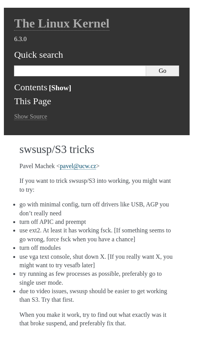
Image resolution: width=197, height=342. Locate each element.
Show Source (30, 116)
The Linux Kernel (61, 23)
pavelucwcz (78, 166)
